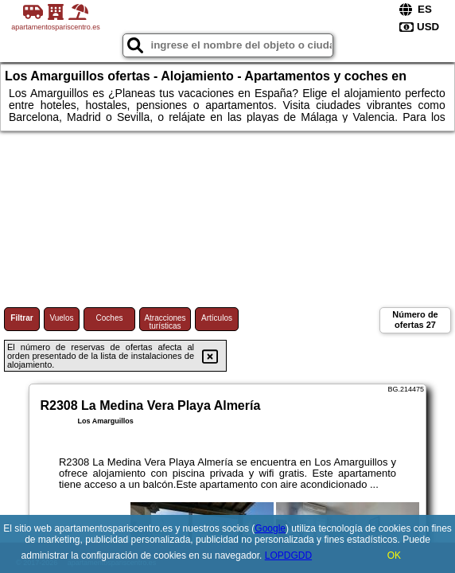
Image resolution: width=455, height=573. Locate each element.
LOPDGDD (288, 555)
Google (270, 528)
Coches (109, 318)
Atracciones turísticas (164, 322)
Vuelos (61, 318)
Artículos (216, 318)
